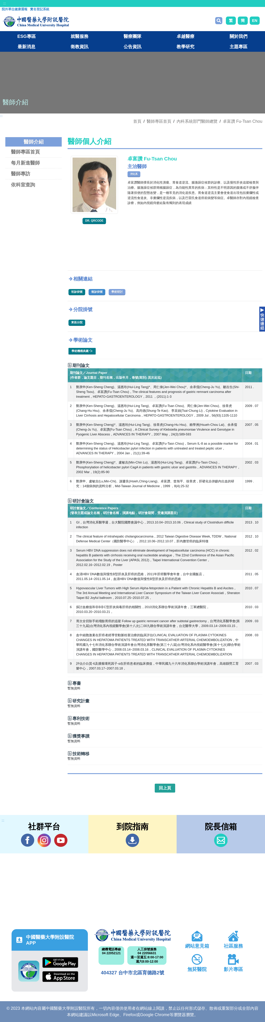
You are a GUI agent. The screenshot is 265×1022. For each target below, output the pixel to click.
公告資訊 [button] (132, 46)
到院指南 (132, 840)
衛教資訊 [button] (79, 46)
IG (44, 840)
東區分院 (77, 322)
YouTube (60, 840)
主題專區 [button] (238, 46)
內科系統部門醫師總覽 (197, 121)
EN (254, 20)
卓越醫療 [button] (185, 36)
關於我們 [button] (238, 36)
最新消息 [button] (26, 46)
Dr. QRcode (94, 220)
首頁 (137, 121)
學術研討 (117, 291)
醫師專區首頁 (25, 152)
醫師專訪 (20, 173)
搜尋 (218, 20)
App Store (60, 976)
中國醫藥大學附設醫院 (132, 935)
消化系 (134, 174)
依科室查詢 (23, 184)
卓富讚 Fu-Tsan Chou (242, 121)
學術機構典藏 (81, 351)
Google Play (60, 962)
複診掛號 (97, 291)
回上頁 (165, 788)
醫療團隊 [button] (132, 36)
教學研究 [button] (185, 46)
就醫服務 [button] (79, 36)
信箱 (220, 840)
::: (4, 3)
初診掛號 (77, 291)
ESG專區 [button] (26, 36)
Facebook (27, 840)
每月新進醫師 (25, 163)
